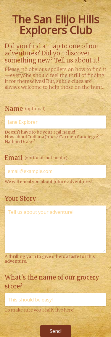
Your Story (20, 198)
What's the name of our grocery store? (52, 282)
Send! (56, 331)
